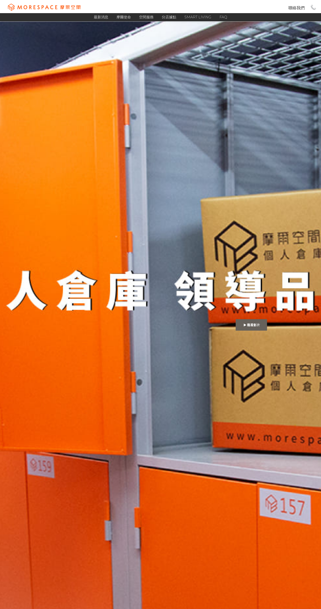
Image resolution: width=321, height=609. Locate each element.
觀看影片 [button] (251, 325)
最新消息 (101, 17)
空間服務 (146, 17)
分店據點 (169, 17)
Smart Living (197, 17)
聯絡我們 (296, 7)
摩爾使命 (123, 17)
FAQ (223, 17)
